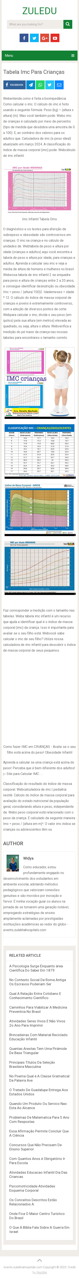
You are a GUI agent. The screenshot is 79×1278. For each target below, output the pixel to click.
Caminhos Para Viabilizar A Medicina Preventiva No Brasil (38, 1009)
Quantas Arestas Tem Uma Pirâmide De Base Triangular (38, 1050)
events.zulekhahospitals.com (23, 1267)
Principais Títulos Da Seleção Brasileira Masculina (32, 1064)
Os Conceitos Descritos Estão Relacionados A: (33, 1202)
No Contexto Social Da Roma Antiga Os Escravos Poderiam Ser (37, 982)
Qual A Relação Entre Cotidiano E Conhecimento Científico (35, 995)
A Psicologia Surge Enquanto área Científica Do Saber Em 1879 (36, 968)
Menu (9, 56)
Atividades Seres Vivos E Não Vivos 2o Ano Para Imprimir (37, 1023)
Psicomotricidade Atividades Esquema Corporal (32, 1188)
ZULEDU (39, 11)
